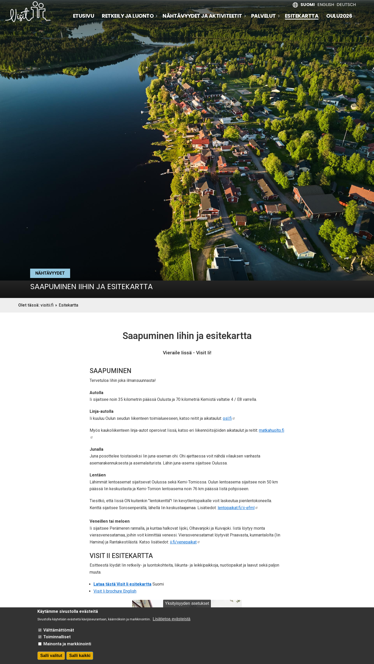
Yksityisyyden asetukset (187, 606)
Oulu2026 (341, 16)
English (325, 5)
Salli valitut (51, 658)
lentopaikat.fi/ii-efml (238, 507)
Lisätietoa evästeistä (171, 622)
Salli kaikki (79, 658)
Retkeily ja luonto (127, 16)
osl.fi (229, 418)
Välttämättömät (58, 632)
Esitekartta (302, 16)
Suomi (307, 5)
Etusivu (83, 16)
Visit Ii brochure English (115, 591)
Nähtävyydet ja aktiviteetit (202, 16)
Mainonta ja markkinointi (67, 646)
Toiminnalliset (57, 640)
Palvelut (263, 16)
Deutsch (346, 5)
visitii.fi (47, 305)
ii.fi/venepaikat (185, 542)
